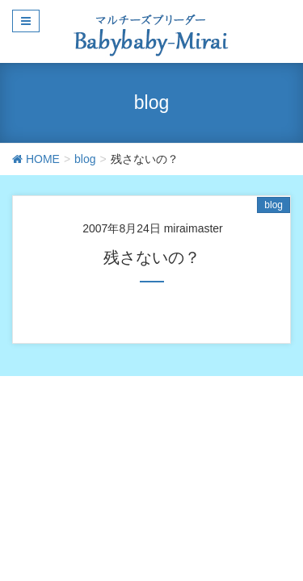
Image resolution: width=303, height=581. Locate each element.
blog (273, 205)
